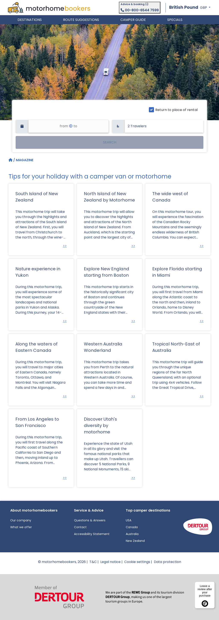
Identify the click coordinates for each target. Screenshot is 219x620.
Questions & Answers (89, 520)
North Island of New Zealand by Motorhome (109, 197)
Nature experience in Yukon (37, 272)
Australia (132, 534)
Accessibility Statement (92, 534)
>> (65, 245)
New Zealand (135, 541)
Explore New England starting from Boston (106, 272)
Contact (80, 527)
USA (128, 520)
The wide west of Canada (170, 197)
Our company (20, 520)
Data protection (167, 561)
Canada (132, 527)
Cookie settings (137, 561)
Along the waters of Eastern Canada (36, 347)
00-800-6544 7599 (140, 10)
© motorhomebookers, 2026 (62, 561)
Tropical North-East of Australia (176, 347)
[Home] (11, 160)
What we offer (21, 527)
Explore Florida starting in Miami (177, 272)
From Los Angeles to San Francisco (37, 422)
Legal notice (110, 561)
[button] (189, 7)
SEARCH (109, 142)
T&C (93, 561)
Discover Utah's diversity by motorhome (100, 425)
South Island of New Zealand (36, 197)
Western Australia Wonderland (103, 347)
